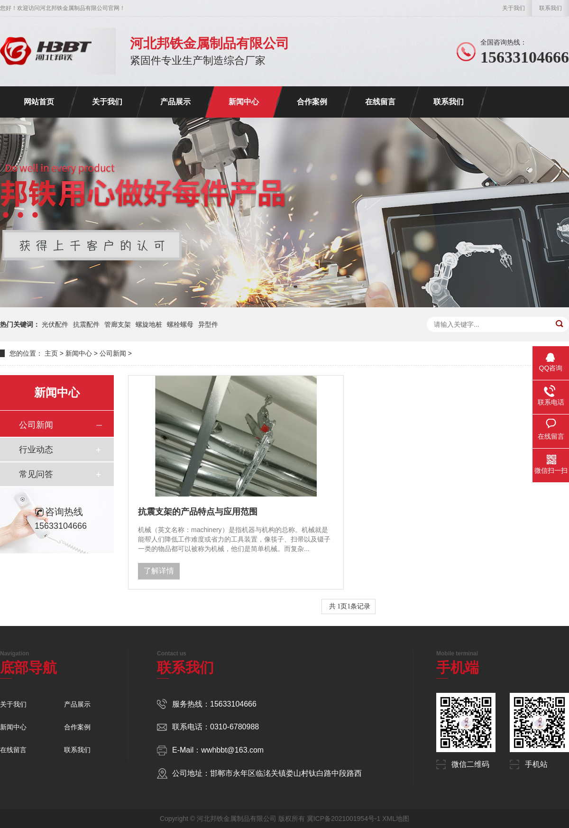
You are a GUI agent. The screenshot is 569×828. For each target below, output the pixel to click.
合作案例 (312, 102)
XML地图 (395, 818)
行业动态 (36, 449)
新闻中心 (244, 102)
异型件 (208, 324)
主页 (51, 353)
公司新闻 (113, 353)
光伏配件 (55, 324)
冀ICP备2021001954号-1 (344, 818)
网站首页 (39, 102)
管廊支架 (117, 324)
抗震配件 (86, 324)
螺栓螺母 (180, 324)
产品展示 (175, 102)
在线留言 (380, 102)
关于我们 (513, 8)
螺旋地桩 (149, 324)
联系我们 (550, 8)
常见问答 (36, 474)
